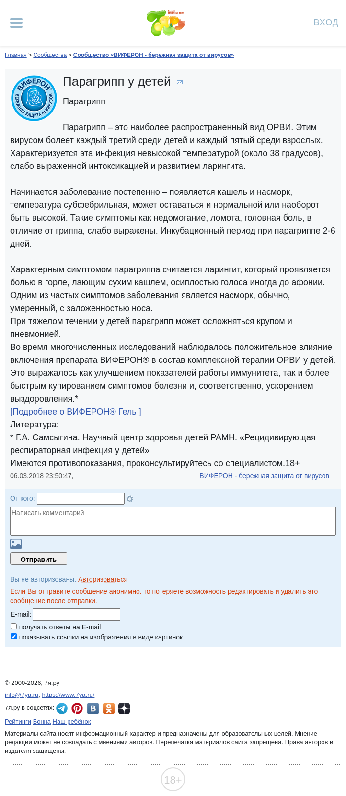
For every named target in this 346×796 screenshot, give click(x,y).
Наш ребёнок (72, 721)
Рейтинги (18, 721)
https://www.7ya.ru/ (68, 694)
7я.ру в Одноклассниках (109, 708)
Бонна (42, 721)
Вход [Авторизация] (326, 21)
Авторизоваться (102, 579)
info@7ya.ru (21, 694)
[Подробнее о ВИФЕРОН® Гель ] (75, 411)
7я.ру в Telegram (62, 708)
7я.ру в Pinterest (77, 708)
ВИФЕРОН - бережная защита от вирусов (264, 476)
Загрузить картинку (16, 544)
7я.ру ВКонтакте (93, 708)
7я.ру (124, 708)
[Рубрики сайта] (16, 23)
